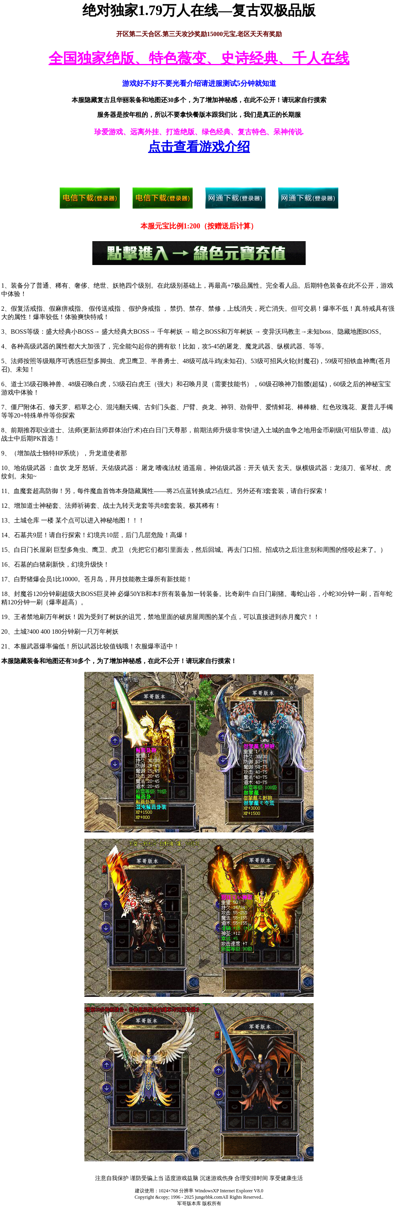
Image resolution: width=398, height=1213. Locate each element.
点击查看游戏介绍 (199, 146)
